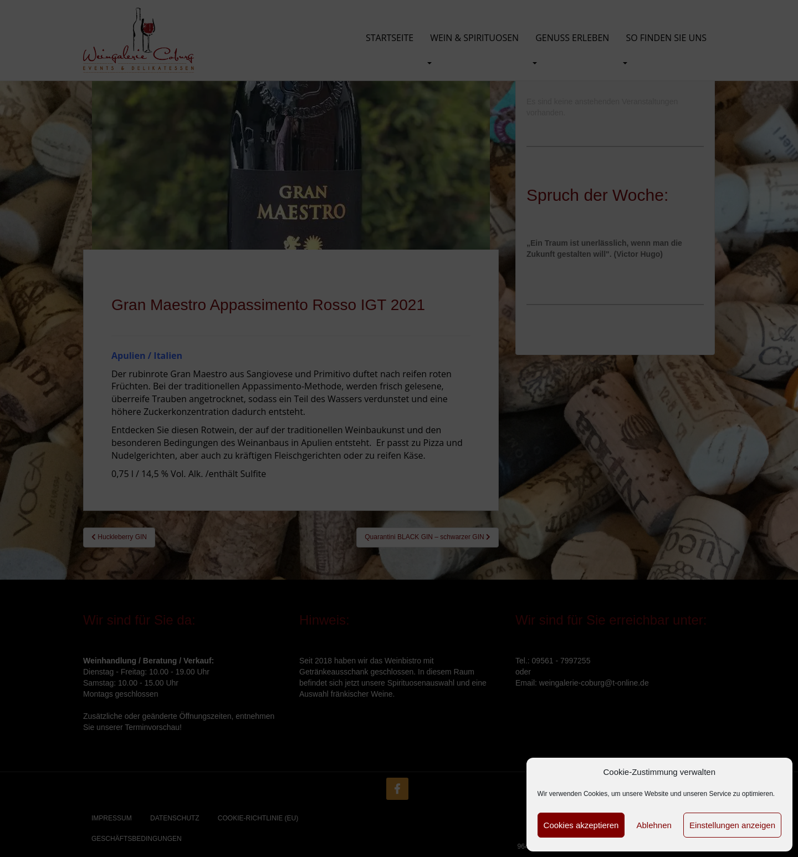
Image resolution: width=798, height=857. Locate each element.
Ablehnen (653, 825)
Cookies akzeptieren (581, 825)
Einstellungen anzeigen (732, 825)
